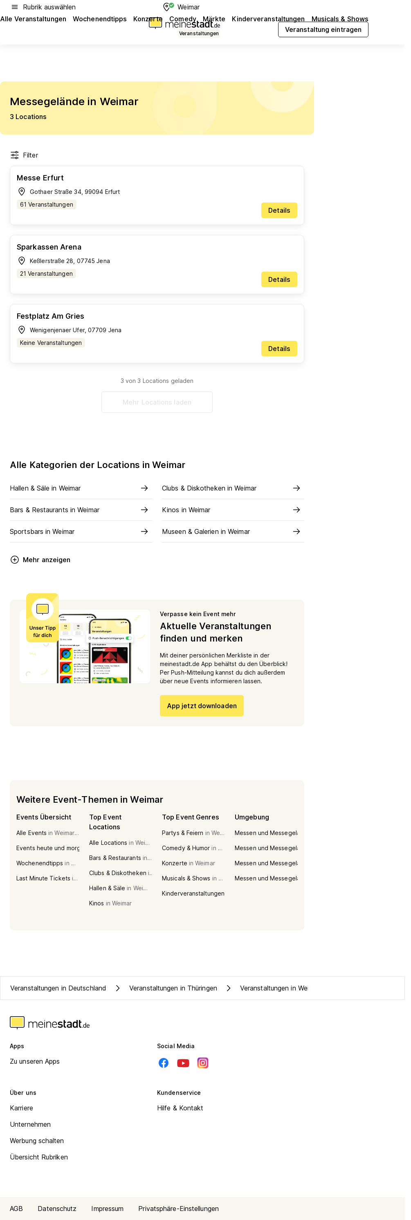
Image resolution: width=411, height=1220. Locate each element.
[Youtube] (183, 1062)
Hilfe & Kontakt (180, 1108)
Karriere (21, 1108)
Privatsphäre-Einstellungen (178, 1208)
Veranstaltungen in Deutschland (58, 988)
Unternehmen (30, 1124)
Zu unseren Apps (35, 1061)
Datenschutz (57, 1208)
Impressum (107, 1208)
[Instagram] (202, 1062)
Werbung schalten (37, 1141)
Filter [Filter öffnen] (24, 155)
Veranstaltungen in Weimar (272, 988)
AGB (16, 1208)
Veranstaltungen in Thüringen (165, 988)
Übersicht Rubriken (39, 1157)
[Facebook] (163, 1062)
